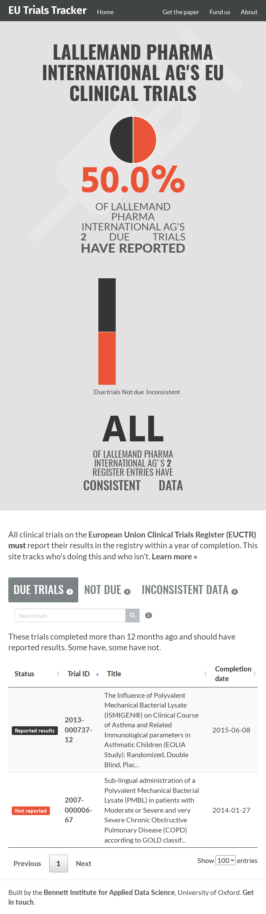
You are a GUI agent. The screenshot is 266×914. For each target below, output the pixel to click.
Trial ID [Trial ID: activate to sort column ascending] (79, 673)
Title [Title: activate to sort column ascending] (114, 673)
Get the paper (180, 12)
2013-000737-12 (78, 730)
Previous (27, 863)
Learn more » (174, 556)
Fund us (220, 12)
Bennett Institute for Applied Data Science (109, 892)
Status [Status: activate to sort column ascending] (24, 673)
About (249, 12)
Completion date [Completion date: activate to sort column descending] (233, 674)
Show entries (227, 860)
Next (83, 863)
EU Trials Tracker (47, 10)
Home (105, 12)
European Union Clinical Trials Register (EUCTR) (172, 534)
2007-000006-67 (78, 810)
